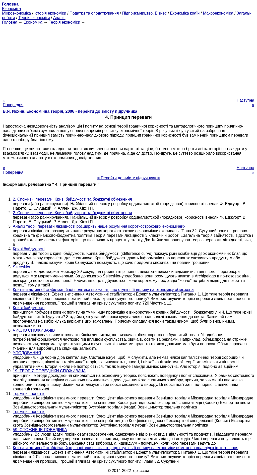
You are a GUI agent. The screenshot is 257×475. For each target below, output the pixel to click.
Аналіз (59, 18)
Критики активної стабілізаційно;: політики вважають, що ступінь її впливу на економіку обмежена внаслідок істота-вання (125, 448)
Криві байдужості (28, 249)
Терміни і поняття (29, 393)
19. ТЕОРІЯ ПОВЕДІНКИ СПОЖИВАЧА (49, 371)
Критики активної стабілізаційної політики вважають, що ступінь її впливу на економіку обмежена (103, 289)
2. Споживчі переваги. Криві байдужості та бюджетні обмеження (72, 199)
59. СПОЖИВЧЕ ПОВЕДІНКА (40, 430)
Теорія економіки (34, 18)
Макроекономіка (218, 13)
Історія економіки (50, 13)
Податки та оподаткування (94, 13)
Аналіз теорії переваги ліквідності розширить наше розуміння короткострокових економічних (99, 226)
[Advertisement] (128, 60)
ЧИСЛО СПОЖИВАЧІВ (34, 330)
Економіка (11, 9)
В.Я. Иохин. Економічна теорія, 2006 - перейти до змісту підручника (70, 111)
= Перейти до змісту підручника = (128, 178)
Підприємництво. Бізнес (144, 13)
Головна (9, 22)
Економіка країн (185, 13)
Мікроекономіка (16, 13)
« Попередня (13, 102)
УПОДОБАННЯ (27, 353)
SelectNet (21, 267)
